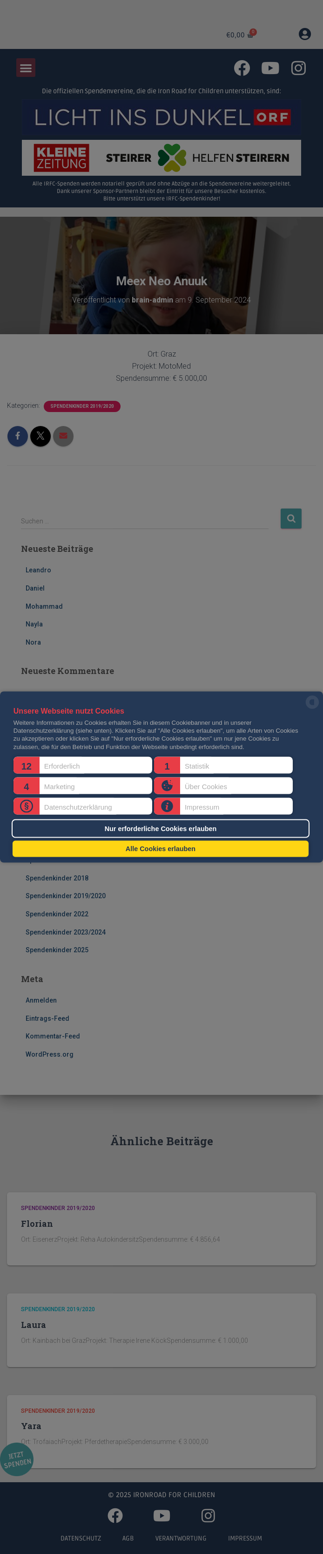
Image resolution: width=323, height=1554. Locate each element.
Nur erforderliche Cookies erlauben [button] (161, 828)
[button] (82, 765)
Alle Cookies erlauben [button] (160, 849)
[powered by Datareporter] (312, 708)
